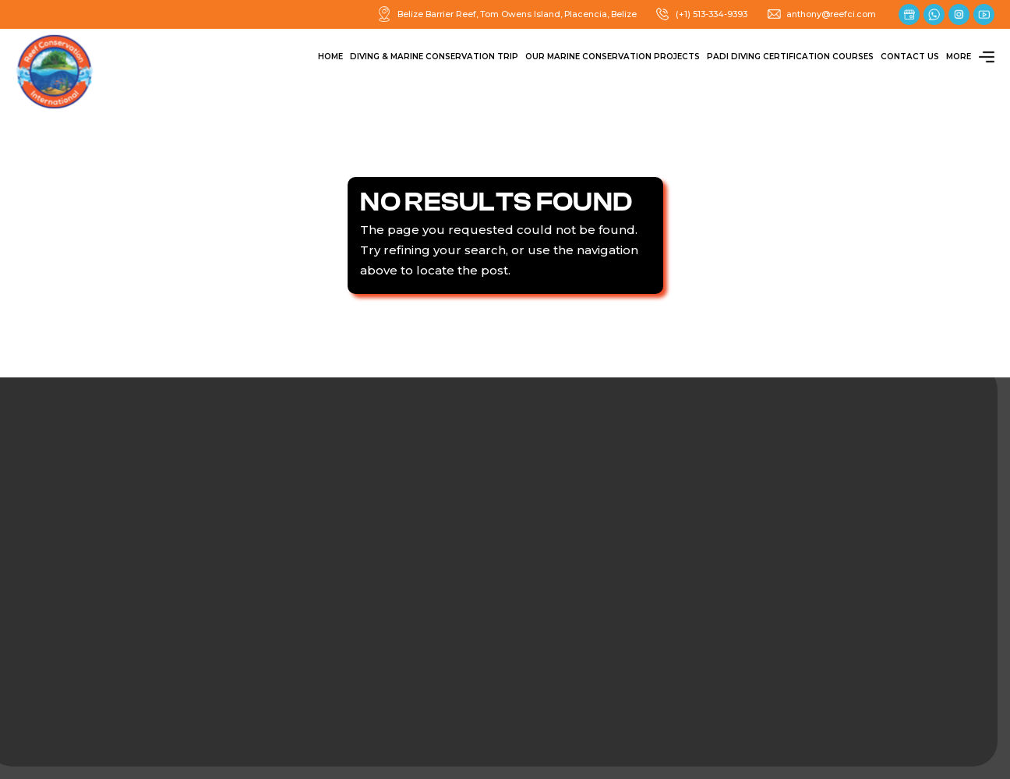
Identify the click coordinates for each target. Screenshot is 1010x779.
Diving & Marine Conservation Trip (434, 56)
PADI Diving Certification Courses (790, 56)
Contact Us (910, 56)
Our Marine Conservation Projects (612, 56)
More (970, 57)
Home (330, 56)
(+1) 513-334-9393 (701, 14)
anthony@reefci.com (821, 14)
